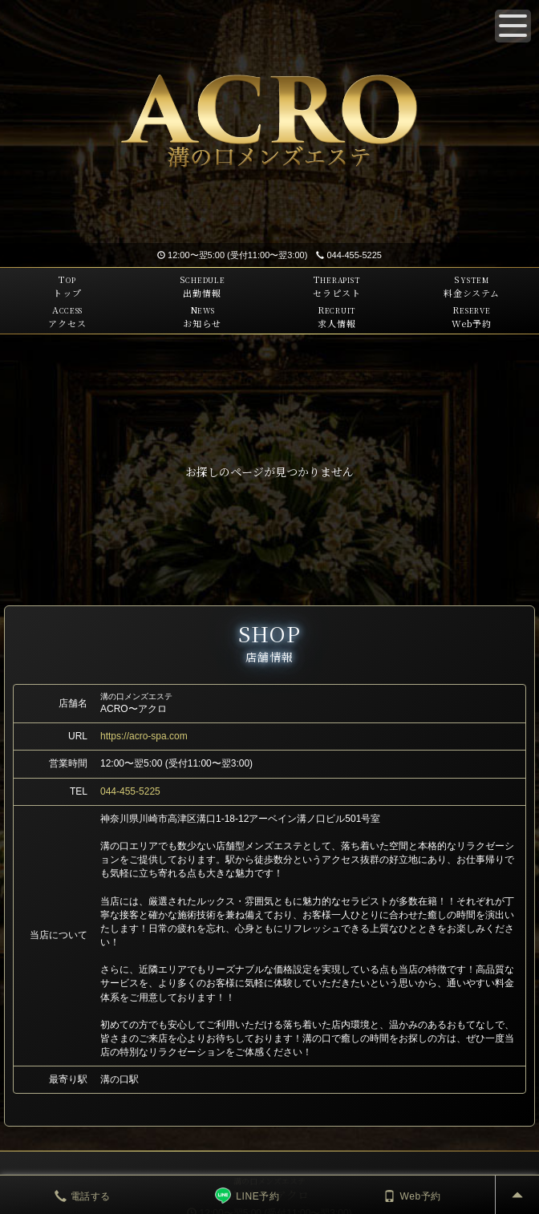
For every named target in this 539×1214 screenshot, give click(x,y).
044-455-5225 (349, 255)
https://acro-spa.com (144, 736)
